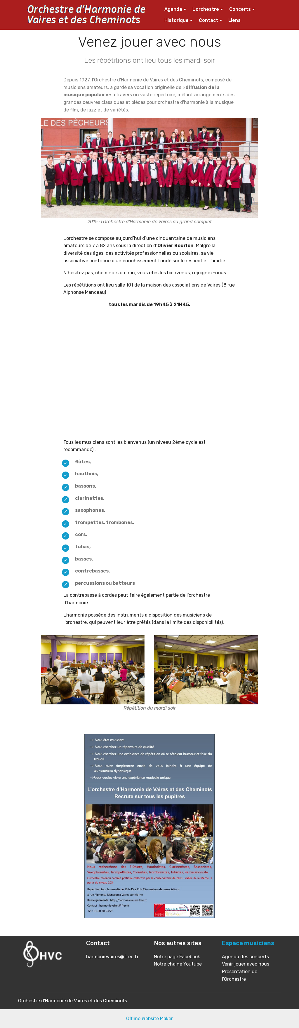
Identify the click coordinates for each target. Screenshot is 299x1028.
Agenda (173, 9)
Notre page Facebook (177, 956)
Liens (234, 20)
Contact (208, 20)
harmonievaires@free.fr (112, 956)
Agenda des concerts (245, 956)
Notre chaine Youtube (178, 964)
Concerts (240, 9)
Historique (176, 20)
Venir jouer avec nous (245, 964)
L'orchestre (205, 9)
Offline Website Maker (149, 1018)
